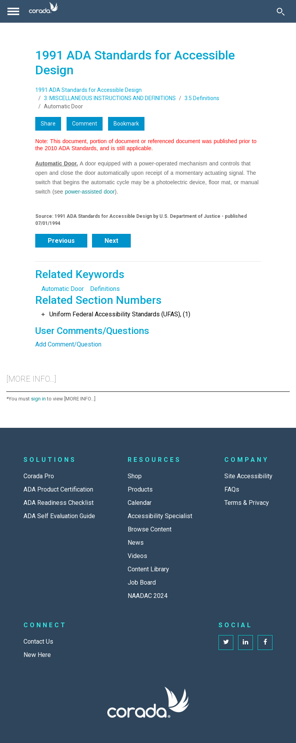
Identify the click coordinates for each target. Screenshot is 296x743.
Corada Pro (38, 476)
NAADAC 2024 (148, 595)
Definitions (105, 289)
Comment (84, 123)
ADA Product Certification (58, 489)
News (136, 542)
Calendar (140, 502)
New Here (37, 655)
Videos (137, 556)
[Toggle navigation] (13, 11)
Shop (135, 476)
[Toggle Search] (281, 11)
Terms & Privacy (246, 502)
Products (140, 489)
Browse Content (149, 529)
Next (111, 240)
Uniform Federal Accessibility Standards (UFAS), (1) (119, 314)
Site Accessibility (248, 476)
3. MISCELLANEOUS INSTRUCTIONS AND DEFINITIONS (110, 98)
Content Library (148, 569)
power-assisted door (90, 191)
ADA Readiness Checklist (58, 502)
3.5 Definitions (201, 98)
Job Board (142, 582)
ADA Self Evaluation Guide (59, 516)
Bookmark (126, 123)
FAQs (231, 489)
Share (48, 123)
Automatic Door (63, 289)
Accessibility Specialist (160, 516)
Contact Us (38, 641)
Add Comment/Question (68, 344)
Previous (61, 240)
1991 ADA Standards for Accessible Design (88, 90)
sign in (38, 399)
